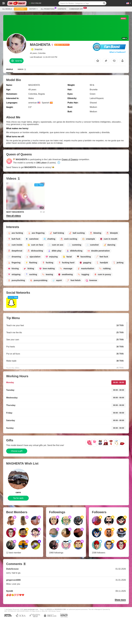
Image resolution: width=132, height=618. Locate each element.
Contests (62, 9)
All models (7, 9)
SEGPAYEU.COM (60, 609)
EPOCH (49, 609)
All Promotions (48, 9)
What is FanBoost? (117, 52)
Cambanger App (76, 9)
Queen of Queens (70, 159)
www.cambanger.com (31, 609)
